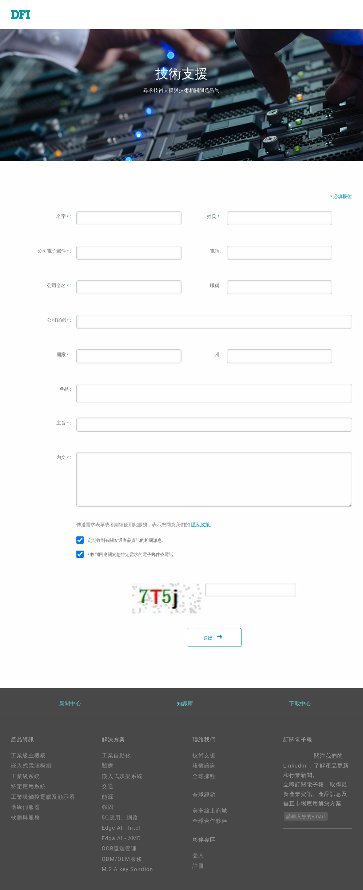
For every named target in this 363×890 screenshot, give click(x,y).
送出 (214, 638)
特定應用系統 (28, 786)
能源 (107, 797)
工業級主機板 (28, 755)
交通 (107, 786)
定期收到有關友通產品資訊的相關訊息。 (127, 540)
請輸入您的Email (305, 816)
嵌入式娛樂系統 (122, 776)
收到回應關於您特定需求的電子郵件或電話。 (132, 554)
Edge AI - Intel (121, 828)
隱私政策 (200, 524)
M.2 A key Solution (127, 869)
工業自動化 (116, 755)
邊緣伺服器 (25, 807)
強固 (107, 807)
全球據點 (204, 776)
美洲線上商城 (209, 811)
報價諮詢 (204, 765)
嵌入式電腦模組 (31, 765)
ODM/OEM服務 (122, 859)
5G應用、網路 (120, 817)
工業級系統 (25, 776)
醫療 (107, 765)
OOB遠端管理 (119, 848)
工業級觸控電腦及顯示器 (43, 797)
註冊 (198, 866)
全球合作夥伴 (209, 821)
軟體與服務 (25, 817)
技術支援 (204, 755)
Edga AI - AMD (121, 838)
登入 (198, 855)
